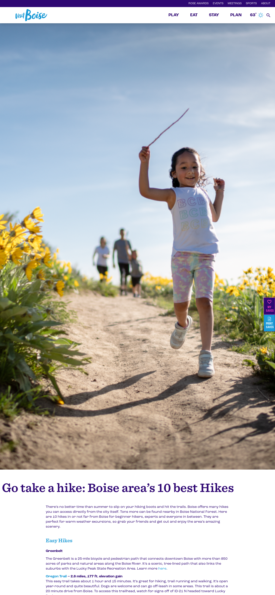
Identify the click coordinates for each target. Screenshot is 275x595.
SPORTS (251, 3)
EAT (194, 15)
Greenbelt (54, 551)
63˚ (257, 15)
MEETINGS (235, 3)
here (161, 568)
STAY (214, 15)
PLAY (173, 15)
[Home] (31, 15)
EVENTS (218, 3)
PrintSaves (270, 323)
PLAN (236, 15)
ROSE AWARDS (198, 3)
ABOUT (265, 3)
